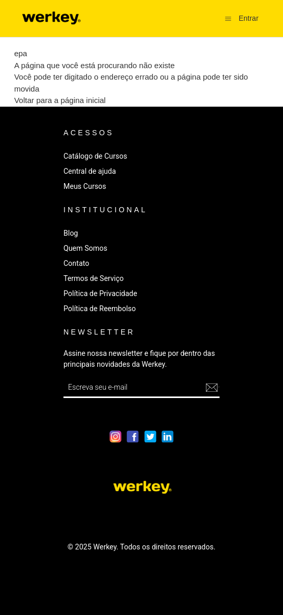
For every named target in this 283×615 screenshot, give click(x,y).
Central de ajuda (89, 171)
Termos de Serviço (93, 278)
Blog (70, 233)
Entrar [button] (249, 18)
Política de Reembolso (99, 308)
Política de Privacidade (100, 293)
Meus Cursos (84, 186)
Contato (76, 263)
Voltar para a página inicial (60, 100)
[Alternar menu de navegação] (228, 18)
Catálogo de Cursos (95, 156)
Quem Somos (85, 248)
